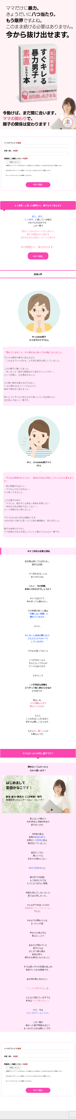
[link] (38, 1108)
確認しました (13, 162)
